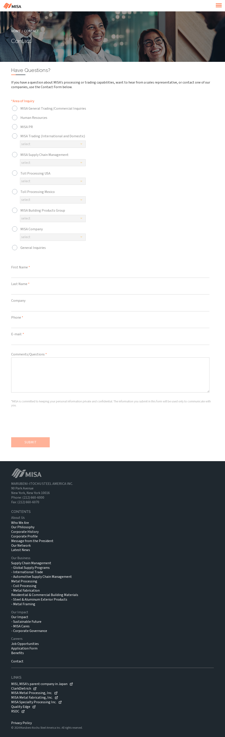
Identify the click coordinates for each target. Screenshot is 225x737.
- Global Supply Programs (30, 567)
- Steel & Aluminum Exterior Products (39, 599)
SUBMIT (31, 442)
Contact (17, 661)
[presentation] (44, 423)
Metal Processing (24, 581)
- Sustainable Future (26, 621)
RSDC (15, 711)
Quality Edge (20, 707)
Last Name (20, 284)
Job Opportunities (25, 643)
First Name (20, 267)
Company (18, 300)
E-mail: (17, 334)
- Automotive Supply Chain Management (41, 576)
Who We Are (20, 522)
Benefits (17, 653)
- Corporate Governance (29, 630)
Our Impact (19, 617)
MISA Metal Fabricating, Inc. (32, 697)
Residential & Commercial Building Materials (44, 594)
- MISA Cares (20, 626)
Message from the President (32, 541)
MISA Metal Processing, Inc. (31, 693)
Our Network (21, 545)
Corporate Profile (24, 536)
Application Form (24, 648)
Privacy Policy (21, 723)
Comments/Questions (29, 354)
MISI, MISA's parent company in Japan (39, 684)
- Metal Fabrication (25, 590)
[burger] (219, 6)
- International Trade (27, 572)
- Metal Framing (23, 604)
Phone (17, 317)
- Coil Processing (23, 586)
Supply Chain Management (31, 563)
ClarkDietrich (21, 688)
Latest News (20, 550)
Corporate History (25, 531)
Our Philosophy (22, 527)
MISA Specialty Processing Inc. (33, 702)
